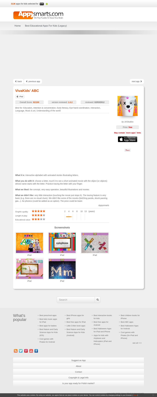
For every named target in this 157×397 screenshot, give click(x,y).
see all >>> (137, 343)
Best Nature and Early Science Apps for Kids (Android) (76, 332)
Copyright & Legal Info (79, 377)
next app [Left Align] (137, 81)
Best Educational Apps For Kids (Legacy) (46, 26)
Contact (78, 372)
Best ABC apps (127, 322)
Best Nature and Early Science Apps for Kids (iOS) (49, 332)
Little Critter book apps (76, 326)
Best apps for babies (48, 326)
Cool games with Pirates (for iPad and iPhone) (129, 335)
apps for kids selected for (27, 4)
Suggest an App (78, 360)
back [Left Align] (18, 81)
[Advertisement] (78, 57)
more (135, 395)
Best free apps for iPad (76, 322)
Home (18, 26)
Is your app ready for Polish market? (78, 383)
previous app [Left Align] (33, 81)
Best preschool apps (48, 315)
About (78, 366)
